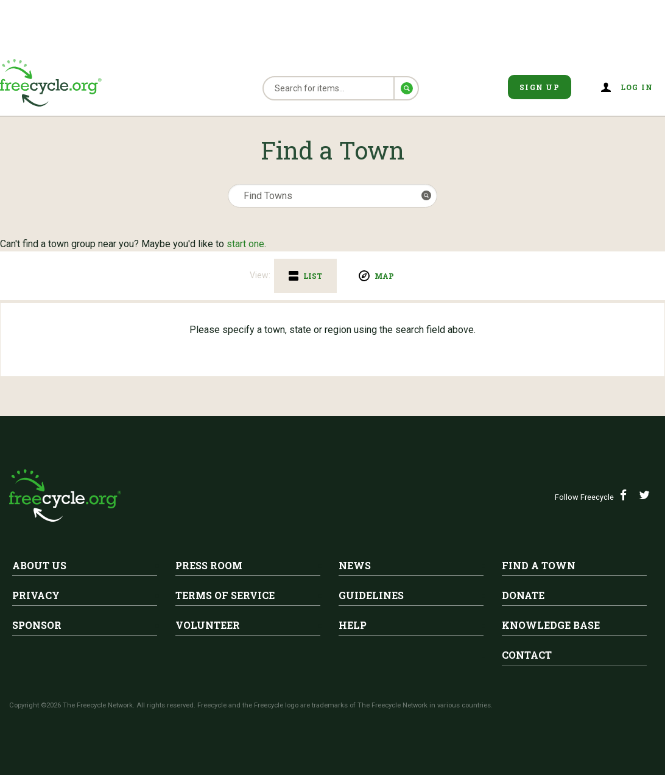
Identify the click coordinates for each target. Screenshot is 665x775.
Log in (637, 87)
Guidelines (371, 595)
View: (260, 275)
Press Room (208, 565)
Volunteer (207, 625)
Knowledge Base (551, 625)
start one (245, 244)
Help (353, 625)
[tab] (305, 276)
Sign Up (539, 87)
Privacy (36, 595)
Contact (527, 654)
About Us (39, 565)
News (355, 565)
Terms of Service (225, 595)
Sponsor (37, 625)
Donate (523, 595)
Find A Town (538, 565)
